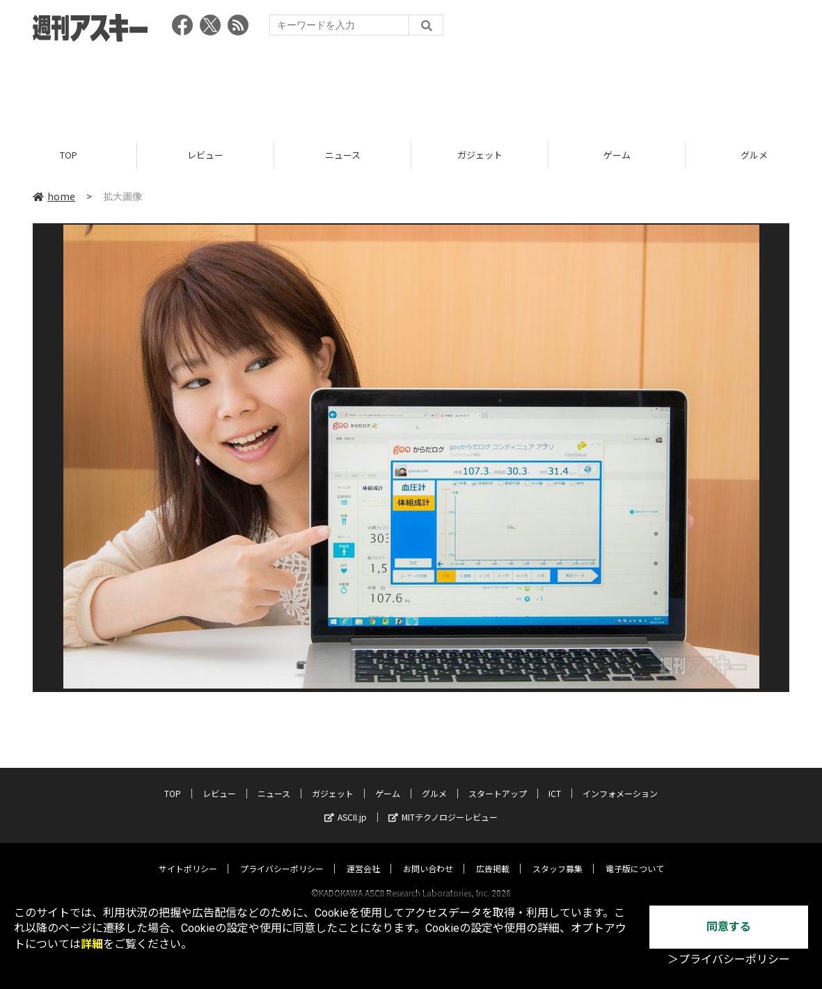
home (54, 196)
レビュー (205, 154)
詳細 (92, 944)
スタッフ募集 (557, 855)
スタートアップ (497, 780)
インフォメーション (620, 780)
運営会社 (363, 855)
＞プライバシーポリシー (728, 959)
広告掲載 (492, 855)
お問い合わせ (428, 855)
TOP (68, 154)
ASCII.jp (345, 804)
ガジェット (480, 154)
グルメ (434, 780)
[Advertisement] (411, 87)
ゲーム (617, 154)
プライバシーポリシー (282, 855)
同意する (728, 926)
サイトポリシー (188, 855)
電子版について (635, 855)
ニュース (343, 154)
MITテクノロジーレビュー (443, 804)
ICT (554, 780)
